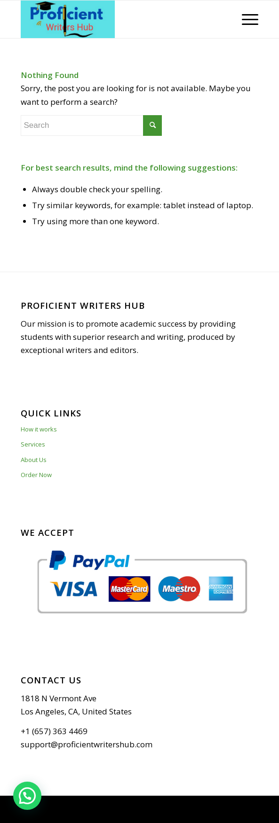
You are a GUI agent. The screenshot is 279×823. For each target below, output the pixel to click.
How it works (39, 429)
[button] (27, 796)
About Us (34, 459)
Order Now (36, 474)
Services (33, 444)
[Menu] (245, 19)
